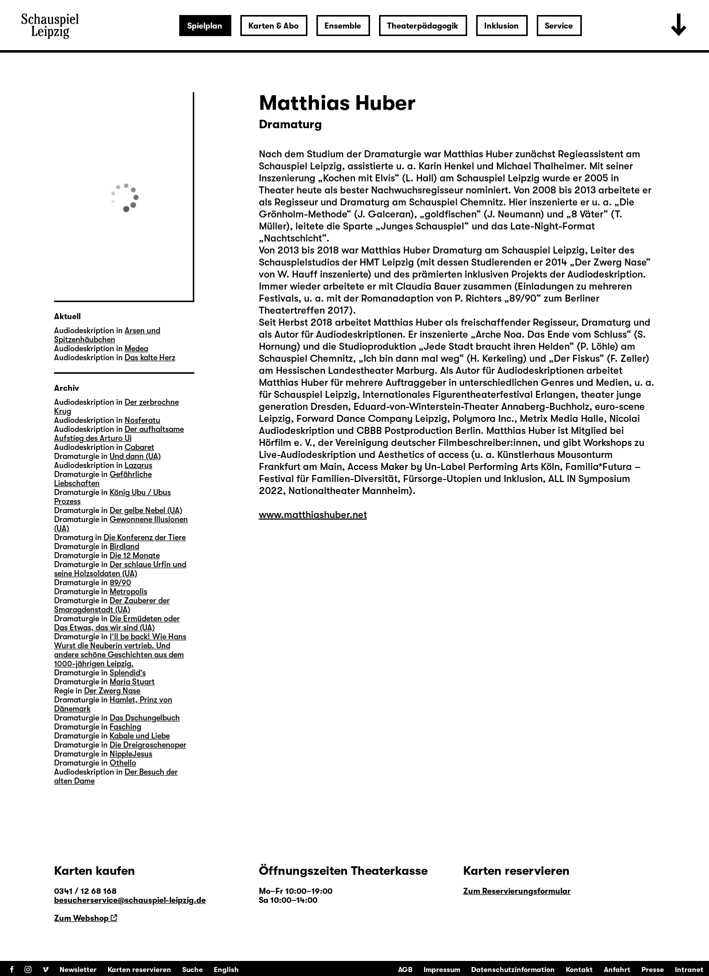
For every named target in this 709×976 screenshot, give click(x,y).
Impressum (442, 969)
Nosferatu (142, 420)
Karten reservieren (139, 969)
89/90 (120, 582)
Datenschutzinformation (513, 969)
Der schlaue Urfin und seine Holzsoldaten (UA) (120, 569)
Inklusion (501, 26)
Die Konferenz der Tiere (145, 537)
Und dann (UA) (135, 456)
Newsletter (78, 969)
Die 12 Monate (135, 555)
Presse (652, 969)
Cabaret (139, 447)
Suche (192, 969)
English (226, 969)
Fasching (125, 726)
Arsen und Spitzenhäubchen (107, 335)
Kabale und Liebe (140, 736)
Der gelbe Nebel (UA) (146, 510)
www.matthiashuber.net (313, 515)
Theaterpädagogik (422, 26)
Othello (123, 763)
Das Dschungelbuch (145, 717)
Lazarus (138, 465)
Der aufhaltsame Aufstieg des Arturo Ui (119, 434)
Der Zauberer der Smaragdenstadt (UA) (112, 605)
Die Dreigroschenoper (148, 745)
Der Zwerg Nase (112, 690)
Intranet (689, 969)
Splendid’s (128, 672)
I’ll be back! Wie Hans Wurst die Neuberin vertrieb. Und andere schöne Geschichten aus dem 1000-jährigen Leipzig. (120, 650)
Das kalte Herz (150, 357)
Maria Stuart (132, 681)
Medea (136, 348)
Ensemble (342, 26)
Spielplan (204, 26)
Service (559, 26)
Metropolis (128, 591)
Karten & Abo (273, 26)
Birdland (124, 546)
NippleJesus (131, 754)
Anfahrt (617, 969)
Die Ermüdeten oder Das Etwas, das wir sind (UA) (117, 623)
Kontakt (579, 969)
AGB (405, 969)
